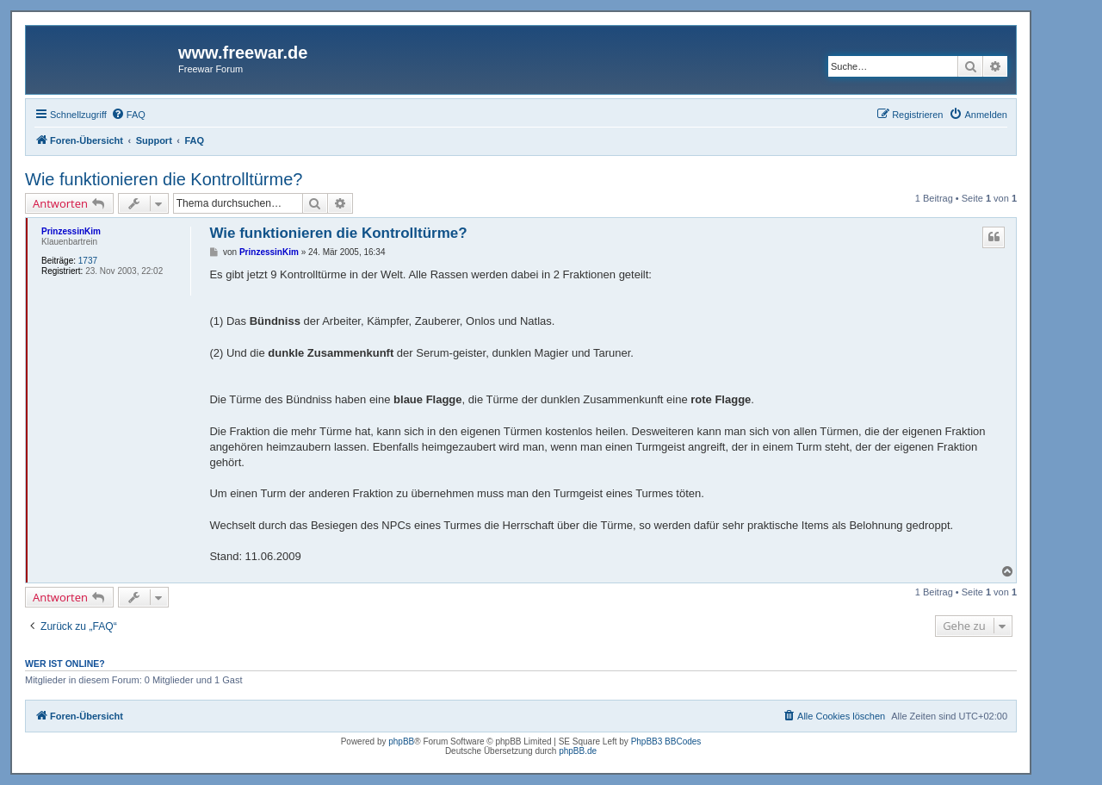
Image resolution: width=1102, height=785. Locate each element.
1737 (87, 260)
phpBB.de (578, 751)
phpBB (401, 741)
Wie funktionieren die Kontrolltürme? (163, 179)
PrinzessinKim (71, 231)
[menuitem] (128, 114)
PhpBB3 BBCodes (666, 741)
